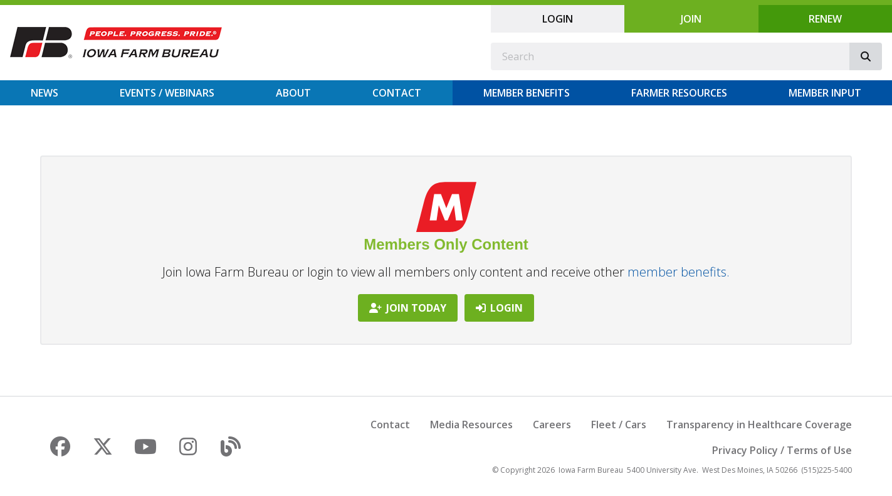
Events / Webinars (167, 93)
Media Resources (471, 424)
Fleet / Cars (618, 424)
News (44, 93)
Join (691, 19)
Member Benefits (526, 93)
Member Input (825, 93)
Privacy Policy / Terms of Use (782, 450)
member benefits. (678, 271)
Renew (825, 19)
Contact (396, 93)
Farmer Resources (679, 93)
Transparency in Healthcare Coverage (759, 424)
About (293, 93)
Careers (552, 424)
